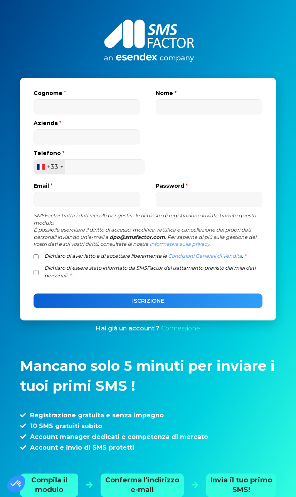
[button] (16, 484)
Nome (166, 93)
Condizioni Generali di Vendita (205, 256)
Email (43, 185)
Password (172, 185)
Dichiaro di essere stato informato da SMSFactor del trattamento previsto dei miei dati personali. (150, 272)
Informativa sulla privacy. (180, 244)
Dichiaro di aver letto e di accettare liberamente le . (145, 256)
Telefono (49, 153)
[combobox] (49, 167)
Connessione (180, 328)
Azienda (47, 123)
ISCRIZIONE (148, 300)
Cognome (50, 93)
